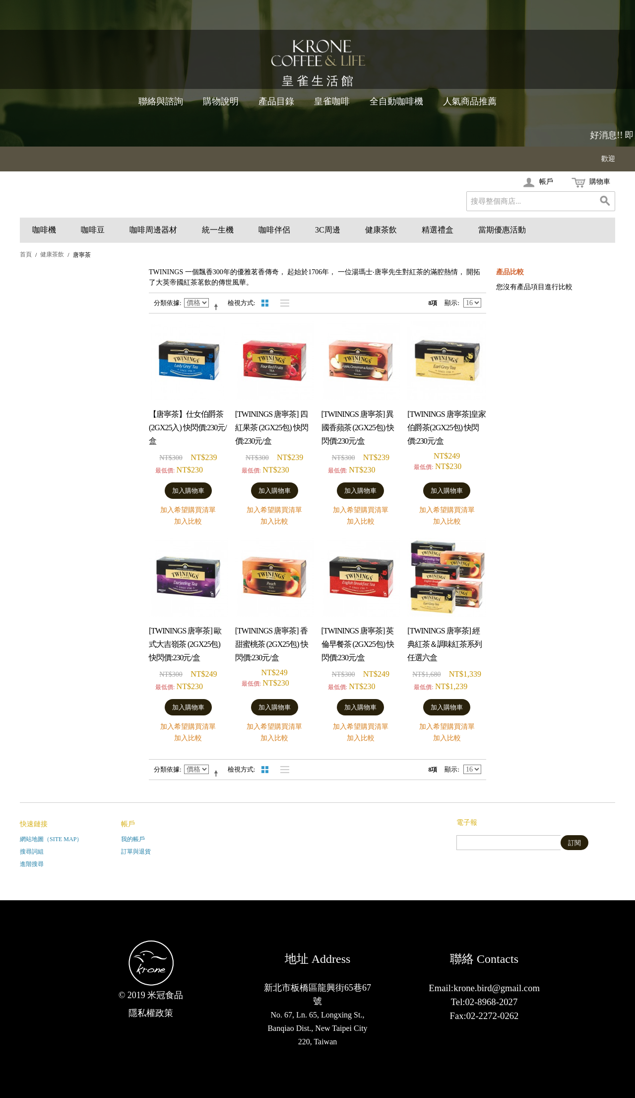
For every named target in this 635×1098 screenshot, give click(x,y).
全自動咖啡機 (396, 101)
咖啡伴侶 (274, 230)
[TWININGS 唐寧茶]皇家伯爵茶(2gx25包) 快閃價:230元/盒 (446, 427)
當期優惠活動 (502, 230)
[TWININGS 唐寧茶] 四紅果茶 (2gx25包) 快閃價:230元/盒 (271, 427)
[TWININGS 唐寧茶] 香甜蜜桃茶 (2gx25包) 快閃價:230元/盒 (271, 644)
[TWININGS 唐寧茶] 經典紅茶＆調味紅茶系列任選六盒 (444, 644)
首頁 (26, 254)
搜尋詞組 (32, 851)
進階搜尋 (32, 864)
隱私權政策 (150, 1013)
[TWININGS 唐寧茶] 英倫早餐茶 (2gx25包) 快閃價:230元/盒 (357, 644)
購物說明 (221, 101)
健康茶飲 (381, 230)
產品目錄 (276, 101)
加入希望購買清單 (188, 510)
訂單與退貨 (136, 851)
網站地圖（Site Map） (51, 839)
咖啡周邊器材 (153, 230)
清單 (282, 303)
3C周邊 (327, 230)
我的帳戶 (133, 839)
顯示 (450, 303)
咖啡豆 (93, 230)
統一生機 (218, 230)
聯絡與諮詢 (160, 101)
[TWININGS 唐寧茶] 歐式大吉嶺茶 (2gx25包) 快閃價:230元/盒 (185, 644)
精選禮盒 (437, 230)
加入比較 (188, 521)
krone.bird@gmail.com (496, 988)
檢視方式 (241, 303)
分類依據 (167, 303)
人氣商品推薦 (470, 101)
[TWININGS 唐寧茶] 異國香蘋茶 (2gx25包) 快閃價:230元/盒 (357, 427)
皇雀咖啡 (332, 101)
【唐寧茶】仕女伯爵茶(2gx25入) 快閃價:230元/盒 (188, 427)
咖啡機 (44, 230)
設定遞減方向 (217, 306)
